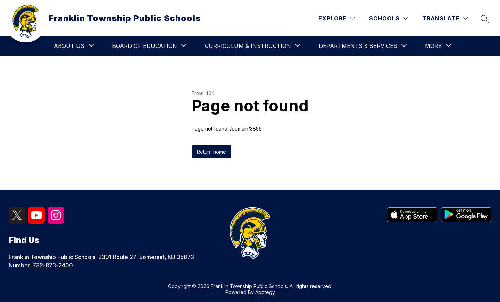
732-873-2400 (53, 265)
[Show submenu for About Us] (69, 46)
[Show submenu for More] (433, 46)
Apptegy (265, 292)
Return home (211, 152)
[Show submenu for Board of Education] (144, 46)
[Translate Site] (444, 18)
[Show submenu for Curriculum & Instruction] (248, 46)
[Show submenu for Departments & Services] (358, 46)
